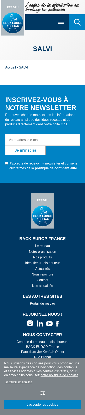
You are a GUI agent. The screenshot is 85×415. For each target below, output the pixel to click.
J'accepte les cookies (42, 404)
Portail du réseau (42, 303)
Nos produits (42, 257)
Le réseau (42, 246)
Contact (42, 280)
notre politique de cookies (59, 375)
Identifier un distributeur (42, 263)
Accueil (10, 67)
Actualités (42, 268)
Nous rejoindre (42, 274)
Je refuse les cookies (18, 382)
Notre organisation (42, 251)
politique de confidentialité (56, 168)
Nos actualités (42, 286)
